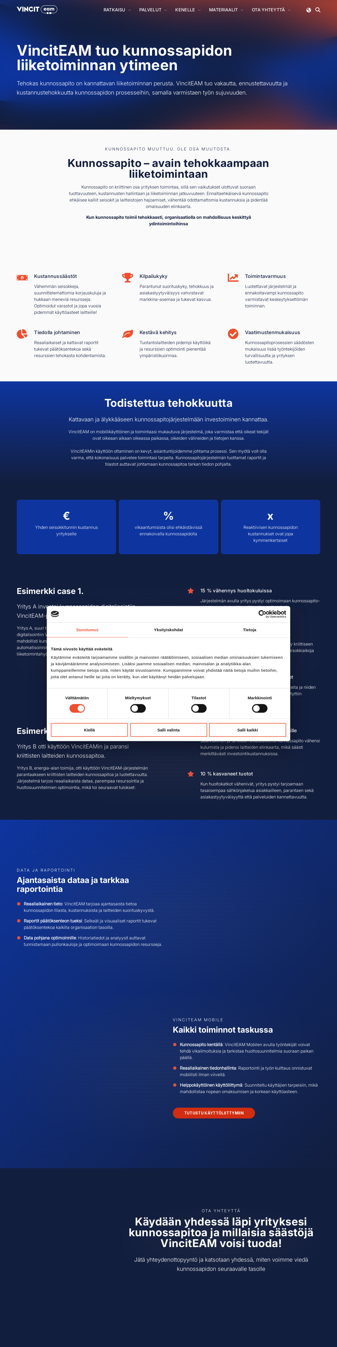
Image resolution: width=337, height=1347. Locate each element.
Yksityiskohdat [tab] (168, 629)
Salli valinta (168, 730)
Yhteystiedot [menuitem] (127, 1288)
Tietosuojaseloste (170, 1327)
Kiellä (89, 730)
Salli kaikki (247, 730)
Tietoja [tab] (249, 629)
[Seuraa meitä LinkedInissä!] (281, 1284)
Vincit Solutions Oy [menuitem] (134, 1280)
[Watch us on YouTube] (296, 1284)
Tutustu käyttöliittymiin (214, 1028)
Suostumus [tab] (87, 629)
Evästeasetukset (203, 1327)
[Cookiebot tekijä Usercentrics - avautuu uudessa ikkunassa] (262, 614)
